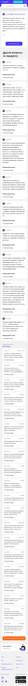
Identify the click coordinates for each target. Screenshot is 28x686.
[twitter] (2, 681)
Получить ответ (14, 43)
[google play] (21, 679)
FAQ (2, 660)
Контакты (18, 656)
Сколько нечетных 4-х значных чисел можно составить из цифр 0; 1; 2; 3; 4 (13, 68)
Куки (17, 667)
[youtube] (6, 681)
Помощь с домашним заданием (14, 638)
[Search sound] (24, 6)
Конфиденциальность (6, 664)
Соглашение (19, 660)
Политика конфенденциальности (7, 668)
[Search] (3, 6)
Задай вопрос (18, 2)
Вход (25, 2)
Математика (6, 62)
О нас (2, 656)
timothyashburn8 (19, 14)
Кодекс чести (19, 664)
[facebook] (2, 677)
